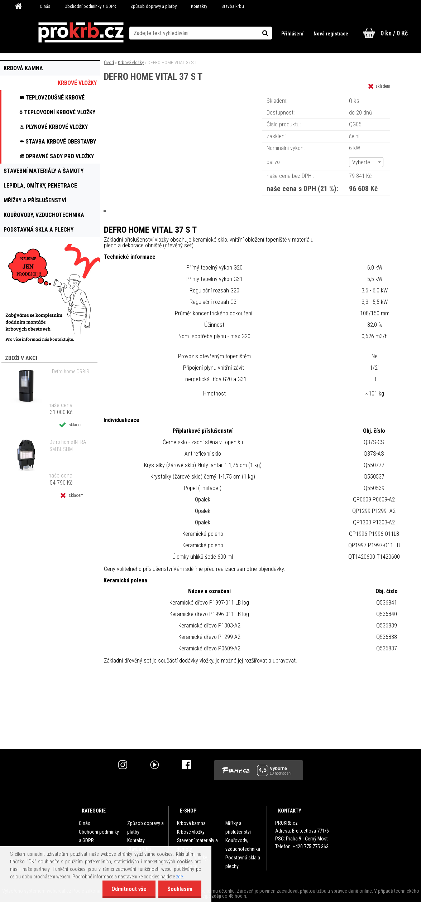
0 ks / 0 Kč (394, 33)
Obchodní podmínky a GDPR (90, 6)
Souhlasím (179, 889)
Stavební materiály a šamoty (197, 845)
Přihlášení (292, 34)
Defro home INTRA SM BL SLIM (67, 445)
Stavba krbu (232, 6)
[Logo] (81, 32)
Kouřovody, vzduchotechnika (242, 845)
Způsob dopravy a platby (153, 6)
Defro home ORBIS (70, 371)
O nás (45, 6)
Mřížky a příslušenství (238, 827)
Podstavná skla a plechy (242, 862)
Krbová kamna (191, 823)
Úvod (109, 62)
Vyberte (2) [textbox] (365, 162)
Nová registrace (330, 34)
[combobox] (366, 162)
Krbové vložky (131, 62)
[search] (273, 33)
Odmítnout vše (129, 889)
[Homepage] (21, 6)
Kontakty (199, 6)
